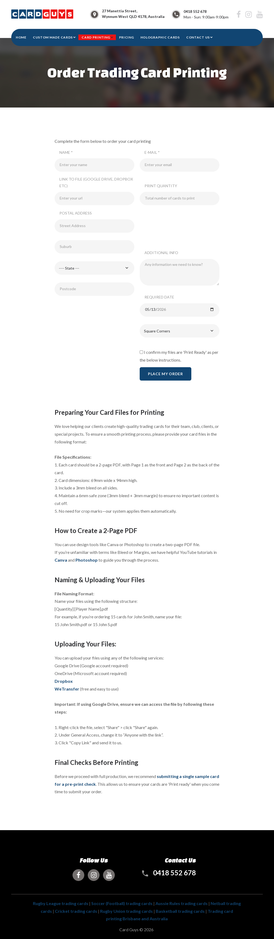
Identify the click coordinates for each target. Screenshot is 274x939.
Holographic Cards (160, 37)
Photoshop (86, 559)
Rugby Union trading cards (126, 911)
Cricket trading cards (76, 911)
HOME (21, 37)
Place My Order (165, 373)
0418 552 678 (195, 11)
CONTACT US (198, 37)
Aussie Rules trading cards (181, 903)
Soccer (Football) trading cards (122, 903)
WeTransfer (67, 688)
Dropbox (64, 681)
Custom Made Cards (53, 37)
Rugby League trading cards (60, 903)
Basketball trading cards (180, 911)
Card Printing (96, 37)
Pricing (126, 37)
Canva (61, 559)
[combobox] (94, 268)
